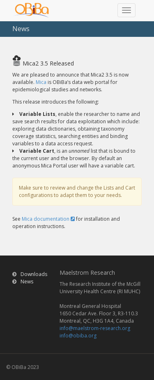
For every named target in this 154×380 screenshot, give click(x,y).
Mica (41, 82)
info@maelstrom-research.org (95, 328)
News (27, 281)
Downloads (34, 274)
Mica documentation (48, 218)
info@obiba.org (78, 335)
